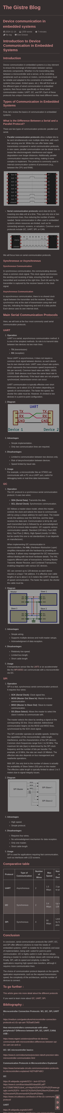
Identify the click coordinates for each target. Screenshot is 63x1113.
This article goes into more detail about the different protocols (30, 993)
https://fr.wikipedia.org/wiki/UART (18, 1110)
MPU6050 (18, 670)
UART (38, 998)
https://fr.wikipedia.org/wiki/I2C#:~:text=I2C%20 (24, 1081)
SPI (43, 998)
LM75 (36, 667)
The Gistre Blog (22, 7)
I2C (33, 998)
